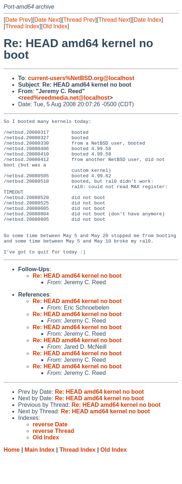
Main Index (40, 477)
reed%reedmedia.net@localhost (65, 98)
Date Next (47, 20)
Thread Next (114, 20)
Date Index (147, 20)
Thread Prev (79, 20)
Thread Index (22, 26)
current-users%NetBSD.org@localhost (81, 78)
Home (12, 477)
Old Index (55, 26)
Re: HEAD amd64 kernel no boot (77, 303)
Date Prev (18, 20)
